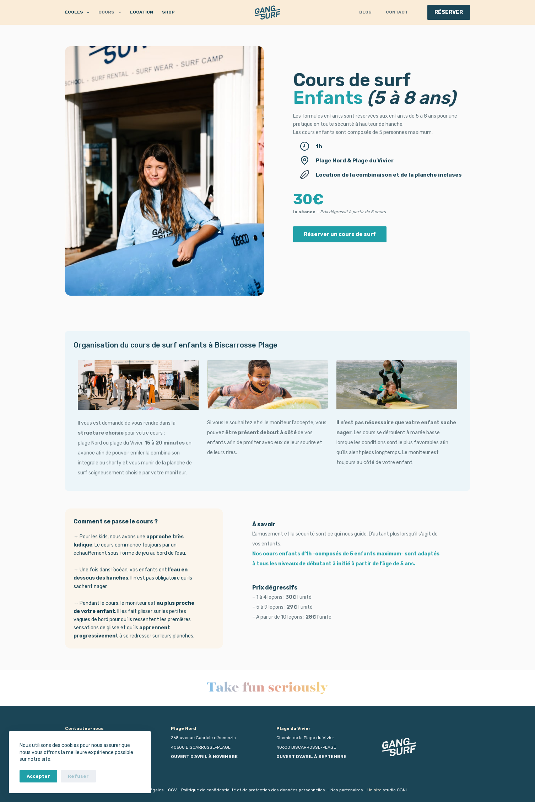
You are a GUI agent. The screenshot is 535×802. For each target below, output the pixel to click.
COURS (111, 12)
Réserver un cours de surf (340, 234)
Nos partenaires (346, 789)
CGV (172, 789)
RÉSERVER (448, 12)
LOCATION (141, 12)
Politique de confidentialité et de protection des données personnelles (253, 789)
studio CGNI (395, 789)
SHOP (168, 12)
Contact (397, 12)
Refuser (78, 776)
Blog (365, 12)
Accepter (38, 776)
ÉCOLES (78, 12)
